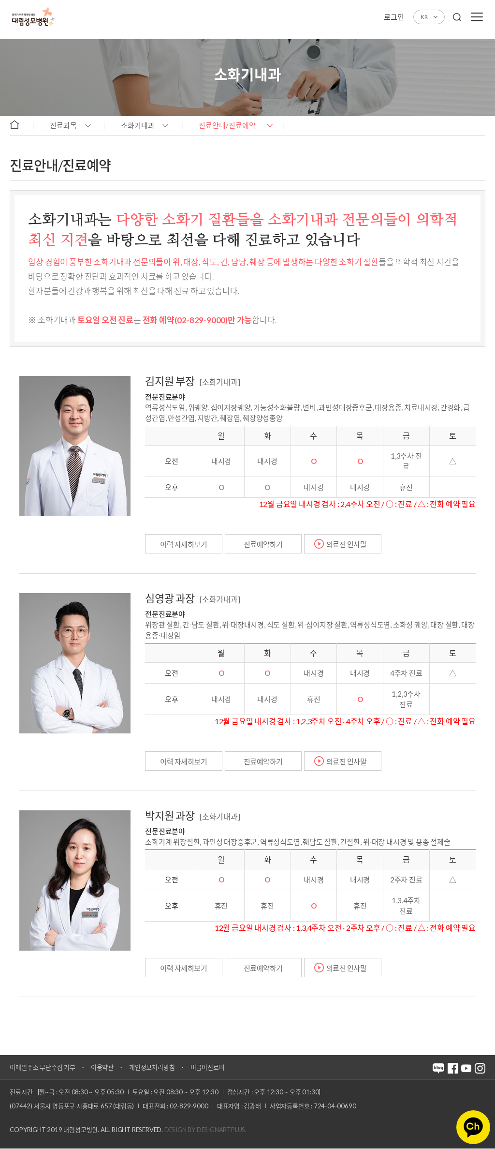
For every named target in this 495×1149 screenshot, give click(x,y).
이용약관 (102, 1068)
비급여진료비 (207, 1068)
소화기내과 (138, 125)
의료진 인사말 (347, 544)
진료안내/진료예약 (227, 125)
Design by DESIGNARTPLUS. (205, 1130)
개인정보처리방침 (152, 1068)
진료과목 (63, 125)
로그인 (394, 17)
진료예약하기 (263, 544)
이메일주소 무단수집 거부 (42, 1068)
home (19, 125)
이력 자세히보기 (183, 544)
